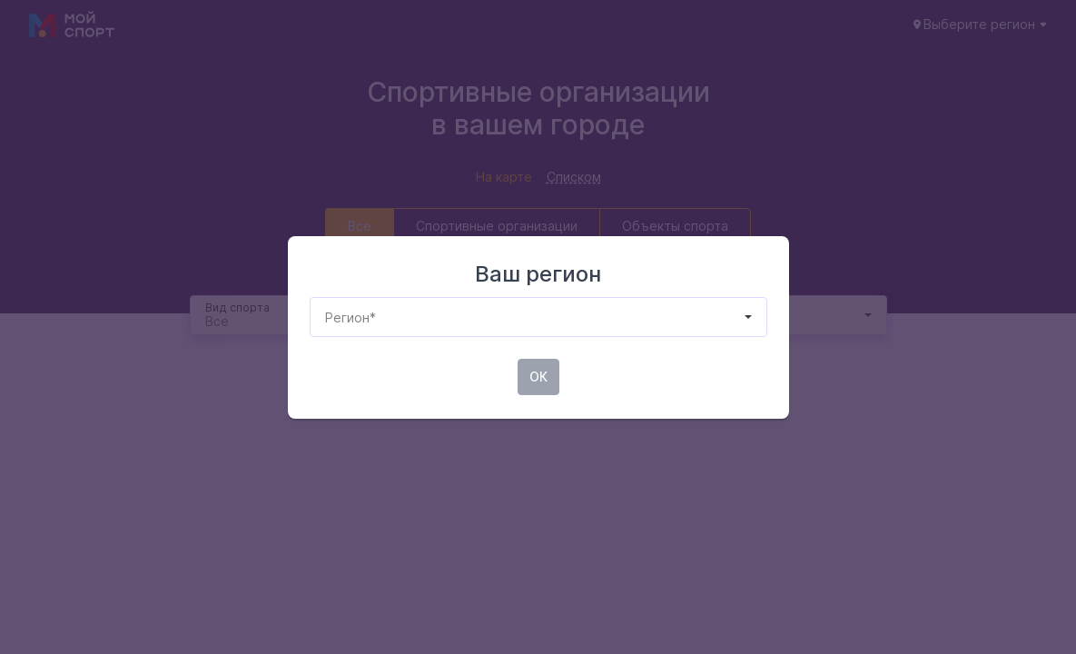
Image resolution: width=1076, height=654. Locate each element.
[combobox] (325, 318)
